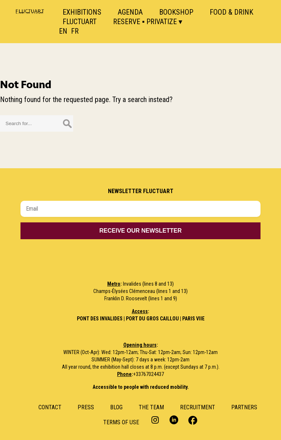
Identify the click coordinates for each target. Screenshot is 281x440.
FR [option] (75, 31)
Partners (244, 407)
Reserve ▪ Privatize (145, 21)
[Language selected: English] (75, 31)
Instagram (156, 419)
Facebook (191, 419)
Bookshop (176, 12)
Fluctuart (80, 21)
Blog (116, 407)
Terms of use (121, 422)
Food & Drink (231, 12)
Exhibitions (82, 12)
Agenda (130, 12)
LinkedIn (174, 419)
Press (86, 407)
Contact (49, 407)
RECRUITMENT (197, 407)
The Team (151, 407)
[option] (79, 31)
